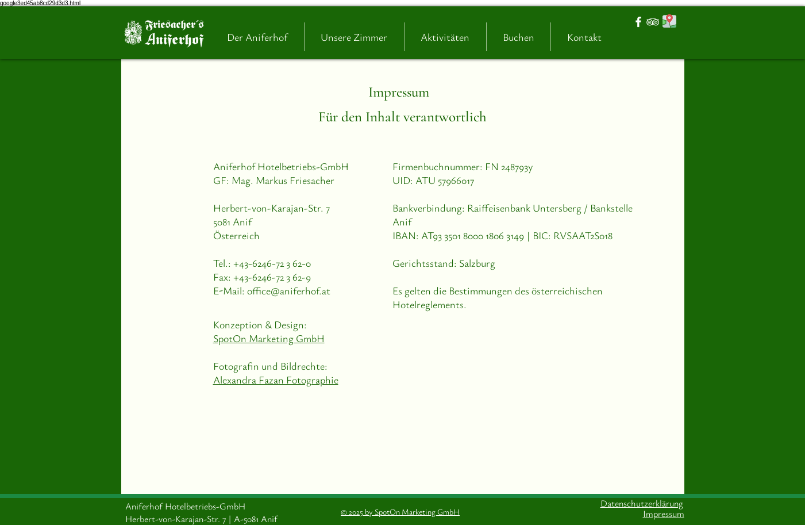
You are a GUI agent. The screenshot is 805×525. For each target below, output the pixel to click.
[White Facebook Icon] (638, 22)
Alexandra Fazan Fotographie (275, 379)
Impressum (398, 92)
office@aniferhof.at (288, 290)
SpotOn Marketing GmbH (269, 338)
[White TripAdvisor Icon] (653, 22)
